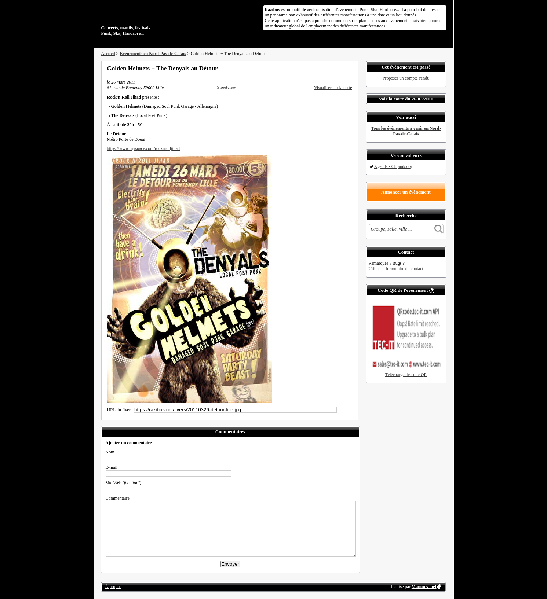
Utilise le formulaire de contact (396, 268)
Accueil (108, 53)
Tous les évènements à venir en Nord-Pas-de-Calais (406, 131)
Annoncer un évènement (406, 192)
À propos (113, 586)
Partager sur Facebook (320, 68)
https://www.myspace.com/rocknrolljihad (143, 148)
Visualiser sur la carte (333, 87)
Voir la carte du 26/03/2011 (406, 99)
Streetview (226, 87)
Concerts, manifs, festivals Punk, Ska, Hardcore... (148, 20)
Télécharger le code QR (406, 374)
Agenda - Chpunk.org (393, 166)
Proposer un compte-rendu (406, 78)
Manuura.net (424, 586)
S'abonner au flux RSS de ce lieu (350, 68)
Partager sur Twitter (330, 68)
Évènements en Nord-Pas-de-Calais (153, 53)
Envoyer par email (340, 68)
